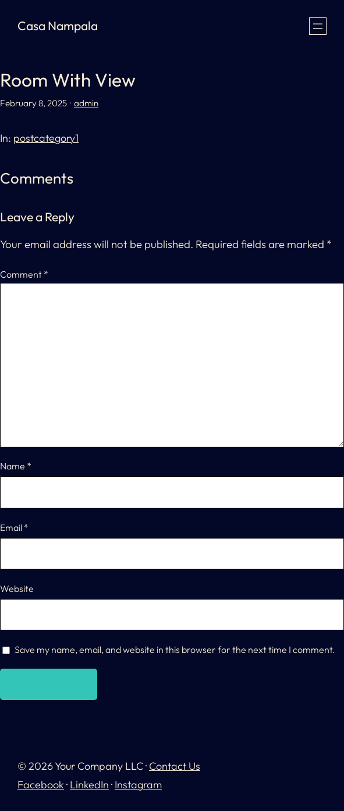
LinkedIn (89, 784)
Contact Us (174, 766)
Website (17, 588)
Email (14, 527)
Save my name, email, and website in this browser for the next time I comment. (175, 649)
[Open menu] (318, 26)
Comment (24, 274)
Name (15, 466)
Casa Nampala (57, 26)
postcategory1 (46, 138)
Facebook (40, 784)
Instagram (138, 784)
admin (86, 103)
